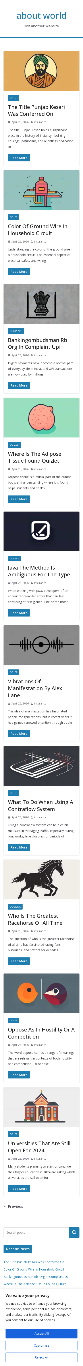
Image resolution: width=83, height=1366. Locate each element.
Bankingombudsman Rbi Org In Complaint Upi (38, 343)
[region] (41, 1327)
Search (74, 1232)
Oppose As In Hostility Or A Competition (41, 1033)
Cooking (15, 906)
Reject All (41, 1357)
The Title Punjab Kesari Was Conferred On (36, 110)
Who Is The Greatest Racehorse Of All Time (35, 919)
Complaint (16, 331)
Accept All (42, 1333)
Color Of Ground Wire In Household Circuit (38, 229)
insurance (40, 122)
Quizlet (14, 444)
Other (13, 97)
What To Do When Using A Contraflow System (40, 805)
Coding (14, 558)
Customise (41, 1345)
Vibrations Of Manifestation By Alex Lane (35, 688)
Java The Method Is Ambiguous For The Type (39, 571)
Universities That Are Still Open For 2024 (39, 1147)
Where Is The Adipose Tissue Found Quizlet (34, 457)
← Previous (13, 1206)
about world (41, 15)
